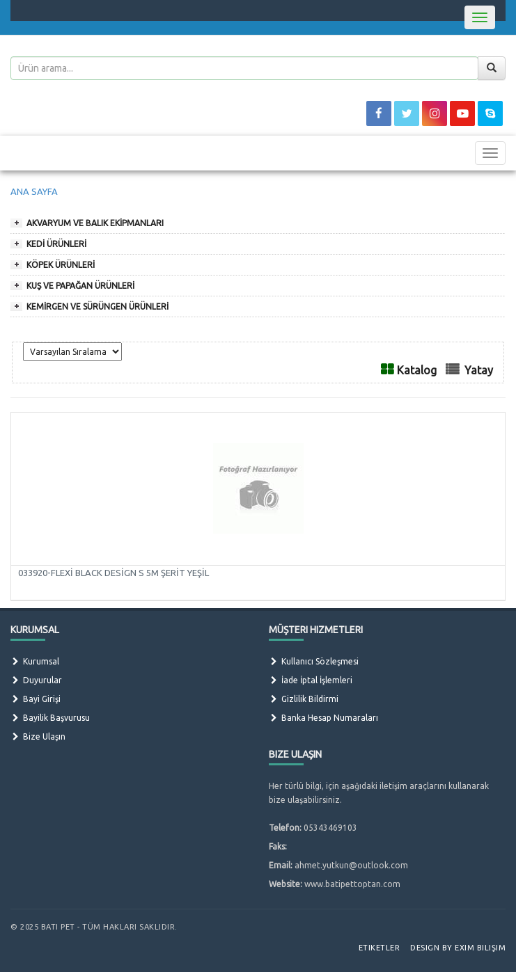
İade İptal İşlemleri (310, 680)
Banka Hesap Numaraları (323, 717)
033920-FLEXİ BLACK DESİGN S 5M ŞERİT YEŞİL (113, 572)
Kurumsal (34, 661)
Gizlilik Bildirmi (303, 698)
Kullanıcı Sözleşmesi (314, 661)
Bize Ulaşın (37, 736)
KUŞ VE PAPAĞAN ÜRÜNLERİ (80, 285)
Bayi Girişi (35, 698)
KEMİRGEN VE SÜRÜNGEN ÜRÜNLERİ (97, 306)
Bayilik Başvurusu (50, 717)
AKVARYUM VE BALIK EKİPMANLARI (95, 223)
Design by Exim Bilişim (458, 947)
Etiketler (379, 947)
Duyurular (36, 680)
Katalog (417, 370)
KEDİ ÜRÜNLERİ (56, 243)
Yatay (478, 370)
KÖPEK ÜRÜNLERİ (60, 264)
